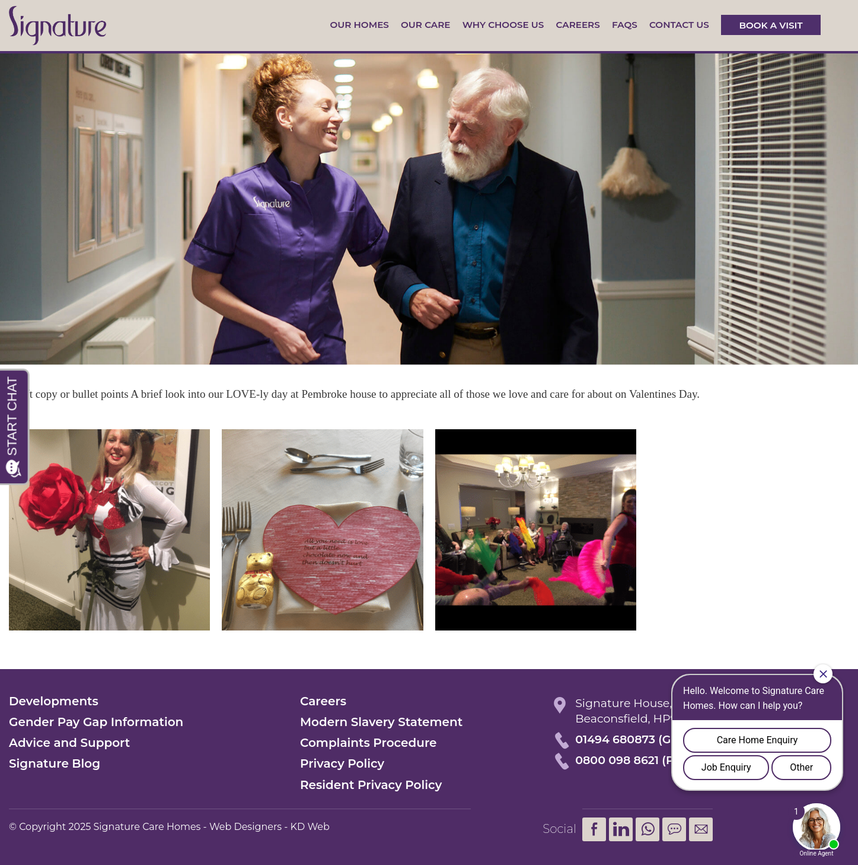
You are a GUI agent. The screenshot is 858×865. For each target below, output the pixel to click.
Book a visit (770, 24)
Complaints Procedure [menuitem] (368, 743)
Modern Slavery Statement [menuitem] (381, 722)
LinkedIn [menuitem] (621, 829)
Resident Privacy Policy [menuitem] (371, 785)
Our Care (425, 24)
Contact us (679, 24)
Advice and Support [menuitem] (69, 743)
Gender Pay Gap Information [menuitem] (96, 722)
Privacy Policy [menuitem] (342, 763)
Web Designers (245, 826)
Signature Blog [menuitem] (54, 763)
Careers (578, 24)
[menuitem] (647, 829)
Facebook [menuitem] (594, 829)
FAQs (624, 24)
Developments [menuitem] (53, 701)
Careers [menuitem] (323, 701)
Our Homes (359, 24)
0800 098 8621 (617, 760)
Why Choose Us (503, 24)
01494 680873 (615, 739)
